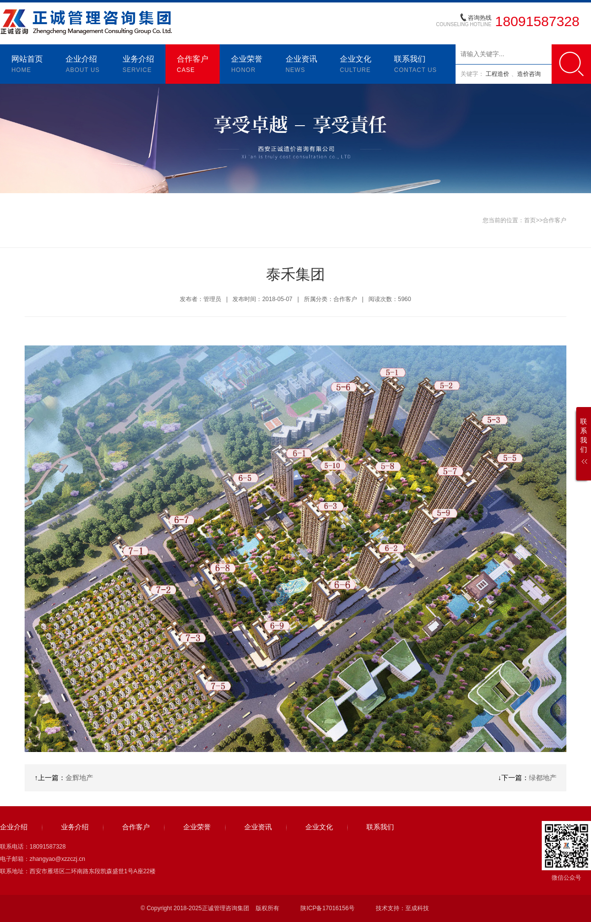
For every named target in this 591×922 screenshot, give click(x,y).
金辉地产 (79, 778)
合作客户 (192, 65)
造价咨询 (529, 73)
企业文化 (355, 65)
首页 (530, 220)
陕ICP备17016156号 (327, 908)
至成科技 (417, 908)
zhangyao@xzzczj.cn (57, 858)
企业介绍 (82, 65)
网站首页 (27, 65)
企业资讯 (301, 65)
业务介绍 (138, 65)
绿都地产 (543, 778)
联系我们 (415, 65)
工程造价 (498, 73)
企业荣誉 (247, 65)
